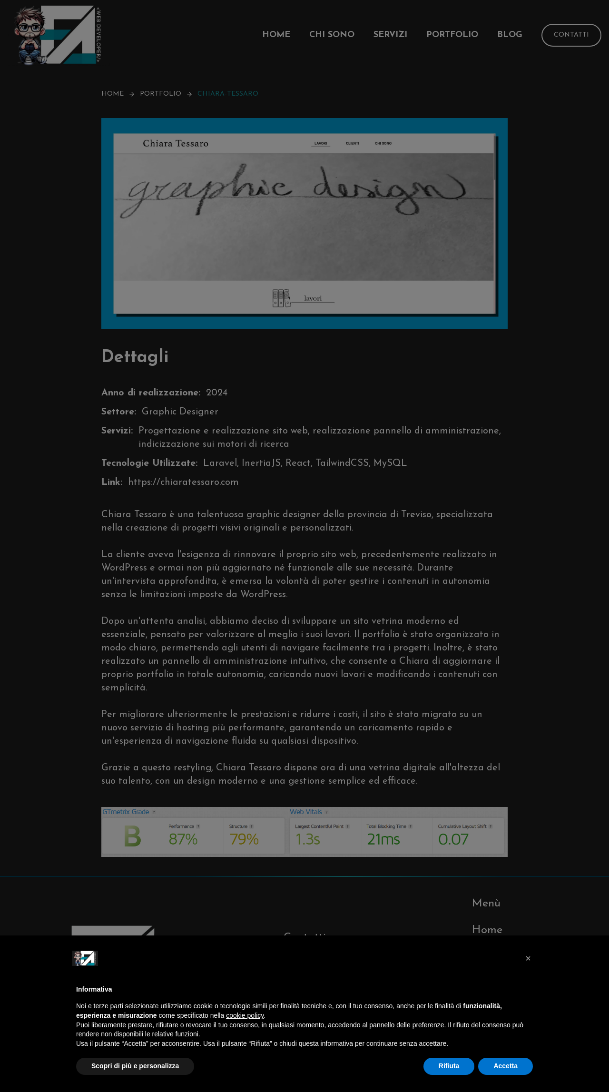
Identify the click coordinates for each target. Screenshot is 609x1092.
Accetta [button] (505, 1066)
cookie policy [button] (245, 1015)
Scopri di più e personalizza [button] (135, 1066)
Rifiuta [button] (449, 1066)
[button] (528, 958)
